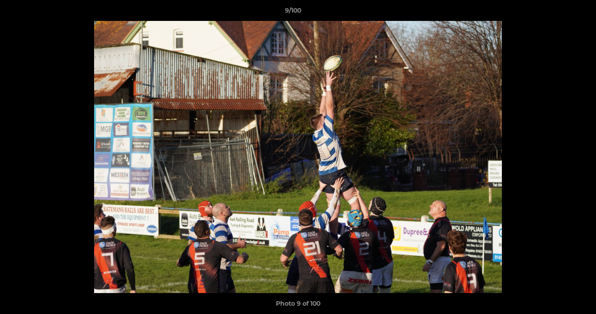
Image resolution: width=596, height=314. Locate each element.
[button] (559, 13)
